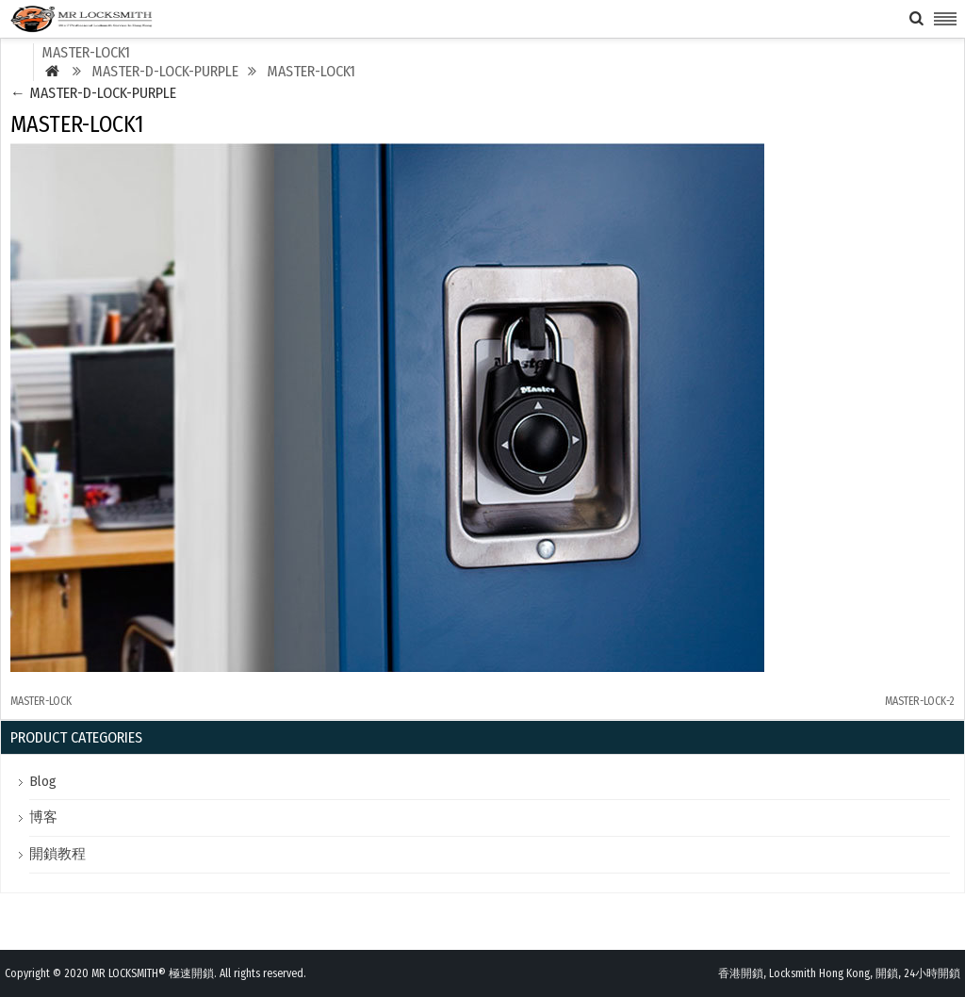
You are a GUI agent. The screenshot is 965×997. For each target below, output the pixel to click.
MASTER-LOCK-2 (920, 701)
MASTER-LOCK (41, 701)
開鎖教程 (57, 853)
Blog (43, 781)
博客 (43, 817)
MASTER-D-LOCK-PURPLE (93, 93)
